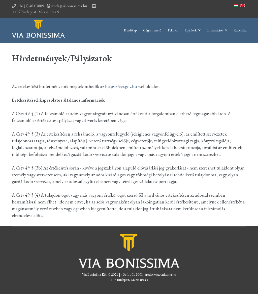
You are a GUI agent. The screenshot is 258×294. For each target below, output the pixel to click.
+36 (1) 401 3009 (28, 6)
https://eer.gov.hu (121, 86)
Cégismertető (152, 30)
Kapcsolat (240, 30)
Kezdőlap (130, 30)
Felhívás (173, 30)
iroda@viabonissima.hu (69, 6)
